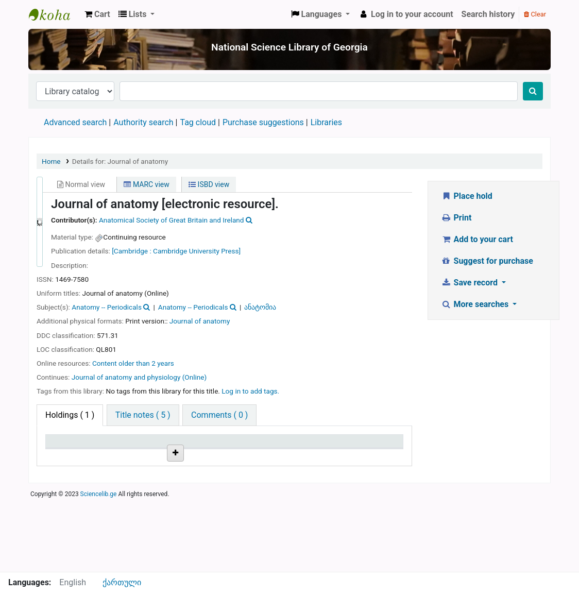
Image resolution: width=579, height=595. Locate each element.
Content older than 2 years (133, 363)
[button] (97, 14)
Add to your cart (477, 239)
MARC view (146, 184)
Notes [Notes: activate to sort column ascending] (300, 455)
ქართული (122, 582)
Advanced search (75, 122)
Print (456, 218)
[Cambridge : (131, 251)
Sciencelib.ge (98, 566)
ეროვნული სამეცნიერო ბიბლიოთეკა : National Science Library (54, 14)
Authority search (143, 122)
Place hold (466, 196)
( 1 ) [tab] (69, 415)
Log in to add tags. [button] (250, 391)
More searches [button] (475, 304)
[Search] (533, 91)
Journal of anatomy (199, 321)
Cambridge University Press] (197, 251)
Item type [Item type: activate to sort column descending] (67, 455)
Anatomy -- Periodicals (107, 307)
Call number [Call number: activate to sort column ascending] (191, 455)
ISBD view (209, 184)
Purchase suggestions (263, 122)
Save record (470, 282)
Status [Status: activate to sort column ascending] (241, 455)
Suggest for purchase (487, 261)
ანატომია (260, 307)
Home (51, 161)
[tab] (143, 415)
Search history (488, 14)
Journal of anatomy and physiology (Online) (139, 377)
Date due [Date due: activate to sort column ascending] (364, 455)
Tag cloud (198, 122)
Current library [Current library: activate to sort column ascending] (124, 450)
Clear (535, 14)
